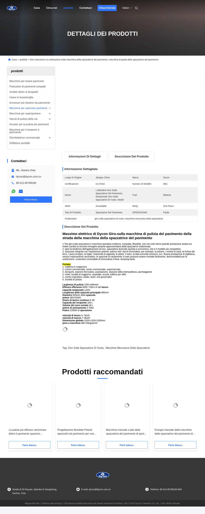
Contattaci (85, 8)
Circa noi (51, 8)
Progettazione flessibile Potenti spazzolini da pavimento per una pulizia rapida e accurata (75, 432)
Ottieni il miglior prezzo (147, 126)
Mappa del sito (32, 503)
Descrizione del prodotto (132, 156)
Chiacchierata (107, 8)
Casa (37, 8)
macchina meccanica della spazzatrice (128, 348)
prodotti (68, 8)
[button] (13, 413)
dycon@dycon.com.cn (28, 176)
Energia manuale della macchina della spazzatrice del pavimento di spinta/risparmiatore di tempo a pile (174, 432)
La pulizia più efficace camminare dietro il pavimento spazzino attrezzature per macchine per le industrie (27, 432)
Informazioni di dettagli (85, 156)
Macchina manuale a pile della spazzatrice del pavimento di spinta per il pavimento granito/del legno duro (126, 432)
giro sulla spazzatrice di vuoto (86, 348)
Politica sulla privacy (52, 503)
